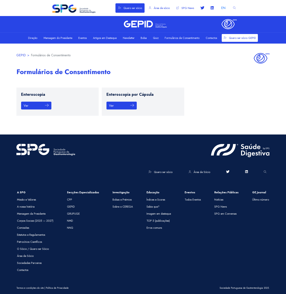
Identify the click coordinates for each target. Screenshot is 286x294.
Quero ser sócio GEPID (239, 38)
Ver (36, 105)
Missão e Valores (26, 200)
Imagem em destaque (159, 214)
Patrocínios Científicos (29, 242)
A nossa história (26, 207)
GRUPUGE (73, 214)
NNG (70, 228)
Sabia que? (153, 207)
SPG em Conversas (225, 214)
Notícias (218, 200)
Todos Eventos (193, 200)
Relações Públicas (226, 192)
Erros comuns (154, 228)
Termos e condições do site (30, 288)
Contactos (22, 270)
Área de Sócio (199, 172)
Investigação (121, 192)
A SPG (21, 192)
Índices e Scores (156, 200)
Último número (260, 200)
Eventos (190, 192)
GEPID (21, 55)
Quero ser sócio (130, 8)
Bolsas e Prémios (122, 200)
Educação (153, 192)
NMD (70, 221)
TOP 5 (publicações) (158, 221)
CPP (69, 200)
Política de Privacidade (57, 288)
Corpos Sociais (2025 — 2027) (35, 221)
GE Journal (259, 192)
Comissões (23, 228)
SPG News (185, 8)
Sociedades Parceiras (29, 263)
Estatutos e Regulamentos (31, 235)
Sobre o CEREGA (123, 207)
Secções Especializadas (83, 192)
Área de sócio (159, 8)
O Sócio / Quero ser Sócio (33, 249)
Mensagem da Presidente (31, 214)
